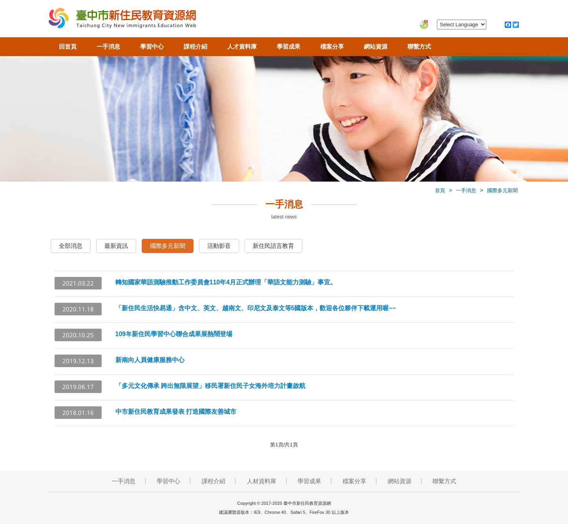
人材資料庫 (261, 481)
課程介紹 (195, 46)
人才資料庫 (242, 46)
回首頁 (68, 46)
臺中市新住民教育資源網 (122, 19)
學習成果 (288, 46)
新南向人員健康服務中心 (149, 360)
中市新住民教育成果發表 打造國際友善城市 (175, 411)
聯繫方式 (419, 46)
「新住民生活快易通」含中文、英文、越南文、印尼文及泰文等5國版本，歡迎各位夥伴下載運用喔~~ (255, 308)
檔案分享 (332, 46)
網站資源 (375, 46)
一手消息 (108, 46)
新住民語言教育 (273, 245)
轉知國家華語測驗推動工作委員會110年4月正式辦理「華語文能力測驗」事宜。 (226, 282)
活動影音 (219, 245)
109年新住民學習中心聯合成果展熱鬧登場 (174, 334)
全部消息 (70, 245)
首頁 (440, 190)
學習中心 (152, 46)
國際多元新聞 (502, 190)
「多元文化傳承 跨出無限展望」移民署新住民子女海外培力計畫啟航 (210, 385)
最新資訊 (116, 245)
